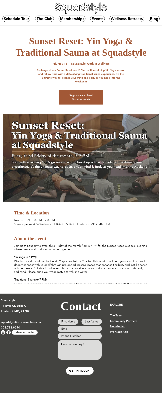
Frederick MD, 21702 (15, 311)
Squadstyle (8, 300)
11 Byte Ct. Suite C (13, 306)
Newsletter (117, 326)
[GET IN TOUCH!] (80, 371)
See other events (81, 99)
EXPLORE (116, 304)
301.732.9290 (10, 327)
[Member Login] (25, 332)
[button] (44, 19)
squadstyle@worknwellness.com (22, 322)
